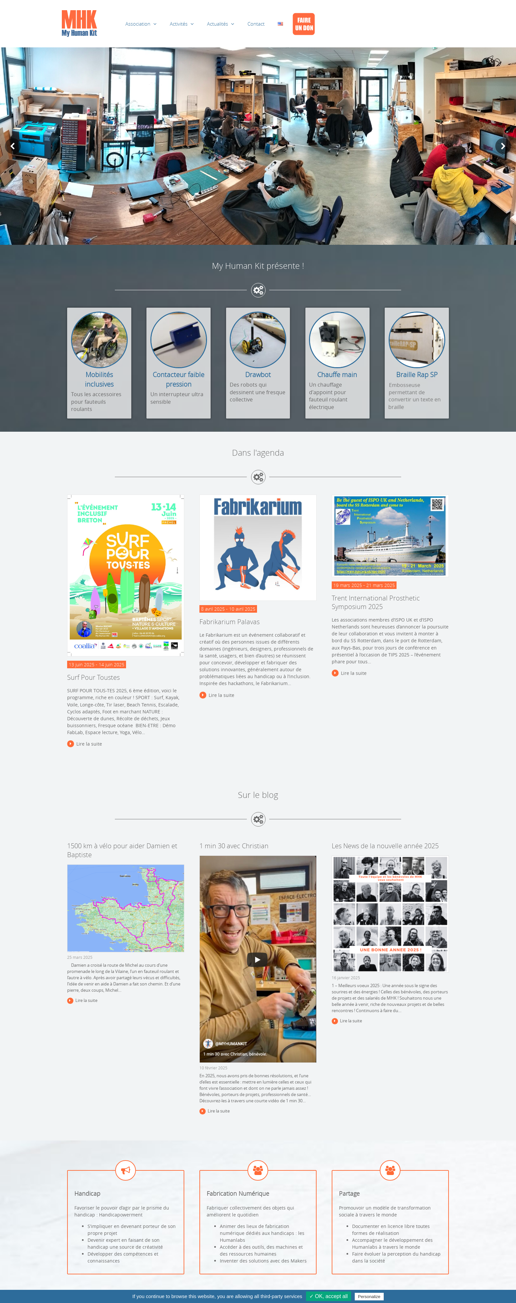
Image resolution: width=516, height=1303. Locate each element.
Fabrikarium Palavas (229, 621)
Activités (179, 23)
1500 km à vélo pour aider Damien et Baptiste (122, 850)
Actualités (217, 23)
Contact (256, 23)
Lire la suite (89, 744)
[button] (13, 146)
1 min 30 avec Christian (234, 845)
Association (137, 23)
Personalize (369, 1296)
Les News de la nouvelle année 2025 (385, 845)
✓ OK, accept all (328, 1296)
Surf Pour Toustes (93, 677)
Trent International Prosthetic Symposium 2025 (376, 602)
